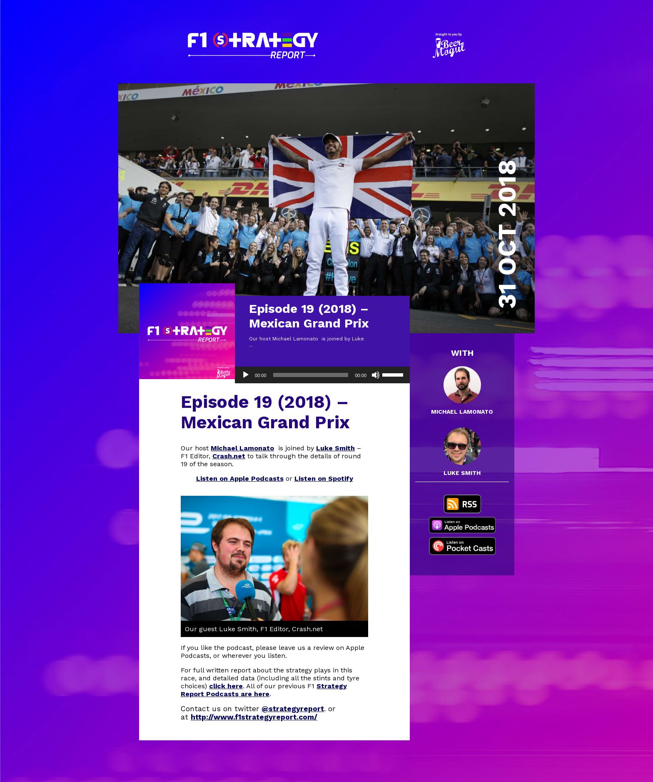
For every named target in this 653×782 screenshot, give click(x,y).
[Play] (246, 375)
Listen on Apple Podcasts (240, 478)
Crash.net (228, 456)
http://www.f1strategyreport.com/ (254, 717)
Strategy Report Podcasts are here (264, 690)
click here (226, 686)
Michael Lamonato (242, 448)
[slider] (311, 375)
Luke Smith (335, 448)
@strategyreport (293, 709)
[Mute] (375, 375)
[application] (322, 375)
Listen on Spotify (323, 478)
